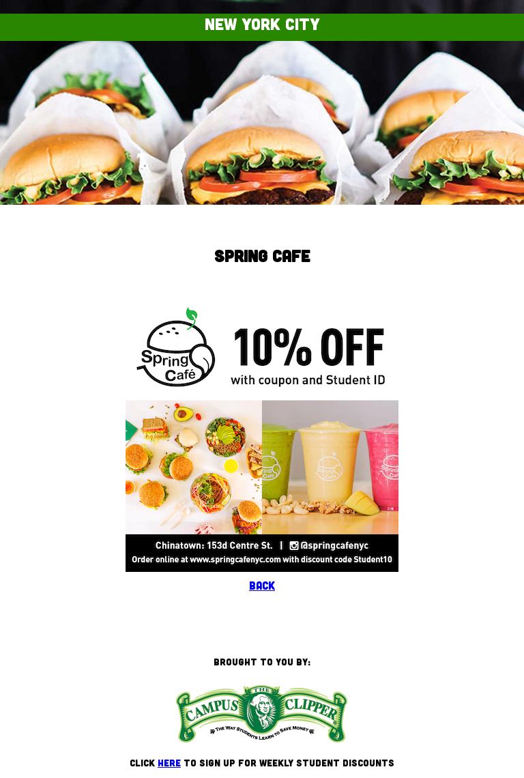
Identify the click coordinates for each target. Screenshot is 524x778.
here (169, 762)
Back (262, 585)
